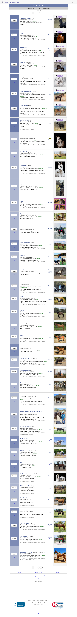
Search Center (38, 572)
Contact (67, 2)
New (19, 572)
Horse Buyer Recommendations (38, 576)
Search (56, 2)
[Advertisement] (39, 587)
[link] (58, 605)
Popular (57, 572)
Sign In (73, 2)
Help (61, 2)
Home (50, 2)
